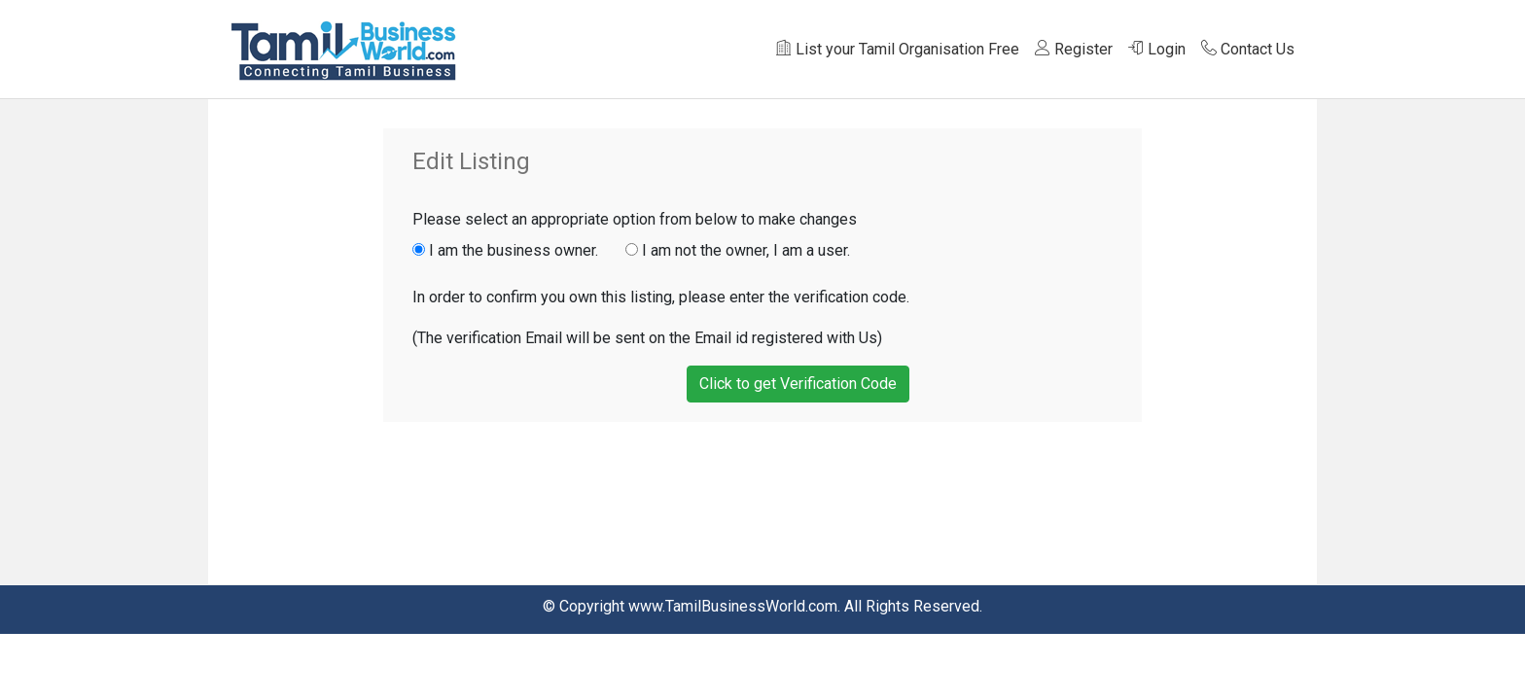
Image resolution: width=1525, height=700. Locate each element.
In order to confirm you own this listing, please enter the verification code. (660, 297)
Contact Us (1247, 49)
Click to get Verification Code (798, 383)
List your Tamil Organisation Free (897, 49)
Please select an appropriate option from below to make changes (634, 219)
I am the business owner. (516, 250)
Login (1157, 49)
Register (1074, 49)
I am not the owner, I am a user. (737, 250)
